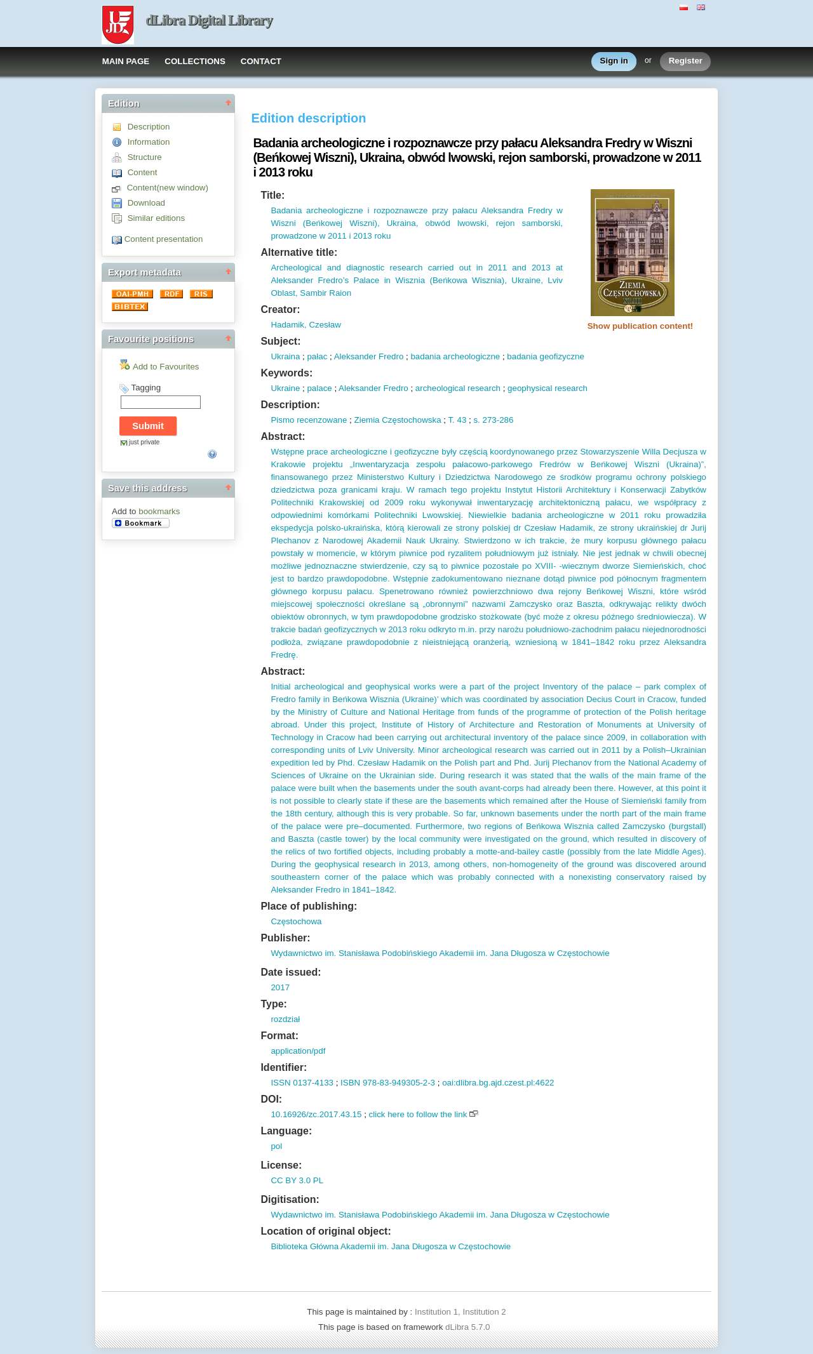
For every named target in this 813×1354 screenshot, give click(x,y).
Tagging (146, 387)
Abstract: (282, 436)
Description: (289, 404)
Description (149, 126)
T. (451, 420)
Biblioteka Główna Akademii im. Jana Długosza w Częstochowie (391, 1246)
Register (685, 61)
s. (476, 420)
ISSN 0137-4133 (302, 1082)
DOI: (271, 1099)
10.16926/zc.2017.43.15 (316, 1114)
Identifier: (283, 1067)
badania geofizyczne (545, 356)
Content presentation (163, 239)
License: (281, 1165)
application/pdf (298, 1051)
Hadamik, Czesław (305, 324)
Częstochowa (296, 921)
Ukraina (285, 356)
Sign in (614, 61)
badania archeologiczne (455, 356)
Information (149, 142)
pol (276, 1146)
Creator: (280, 309)
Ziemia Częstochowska (397, 420)
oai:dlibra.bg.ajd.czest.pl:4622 (498, 1082)
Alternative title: (298, 252)
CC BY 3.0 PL (297, 1180)
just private (144, 442)
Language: (286, 1130)
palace (319, 388)
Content (143, 172)
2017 (280, 987)
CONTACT (261, 61)
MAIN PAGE (126, 61)
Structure (145, 157)
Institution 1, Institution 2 (460, 1312)
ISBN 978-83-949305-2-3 (387, 1082)
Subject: (280, 341)
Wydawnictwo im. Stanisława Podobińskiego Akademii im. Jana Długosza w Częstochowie (440, 953)
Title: (272, 195)
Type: (273, 1004)
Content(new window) (167, 187)
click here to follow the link (418, 1114)
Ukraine (285, 388)
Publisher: (285, 938)
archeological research (458, 388)
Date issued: (290, 972)
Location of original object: (325, 1231)
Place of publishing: (308, 906)
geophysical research (547, 388)
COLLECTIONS (195, 61)
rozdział (285, 1019)
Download (146, 203)
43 (461, 420)
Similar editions (156, 218)
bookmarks (159, 511)
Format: (279, 1035)
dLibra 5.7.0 (468, 1327)
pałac (317, 356)
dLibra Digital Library (208, 20)
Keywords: (286, 373)
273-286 (497, 420)
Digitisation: (289, 1199)
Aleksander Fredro (369, 356)
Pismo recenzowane (309, 420)
